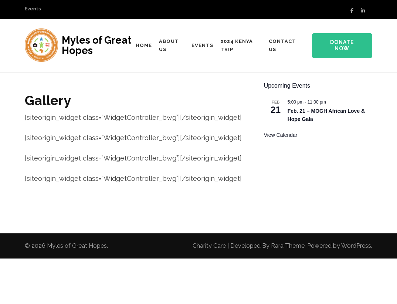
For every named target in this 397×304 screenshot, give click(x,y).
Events (33, 8)
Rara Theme (288, 245)
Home (144, 45)
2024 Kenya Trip (236, 45)
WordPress (356, 245)
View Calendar (281, 135)
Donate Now (342, 45)
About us (169, 45)
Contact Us (282, 45)
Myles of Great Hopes (96, 45)
